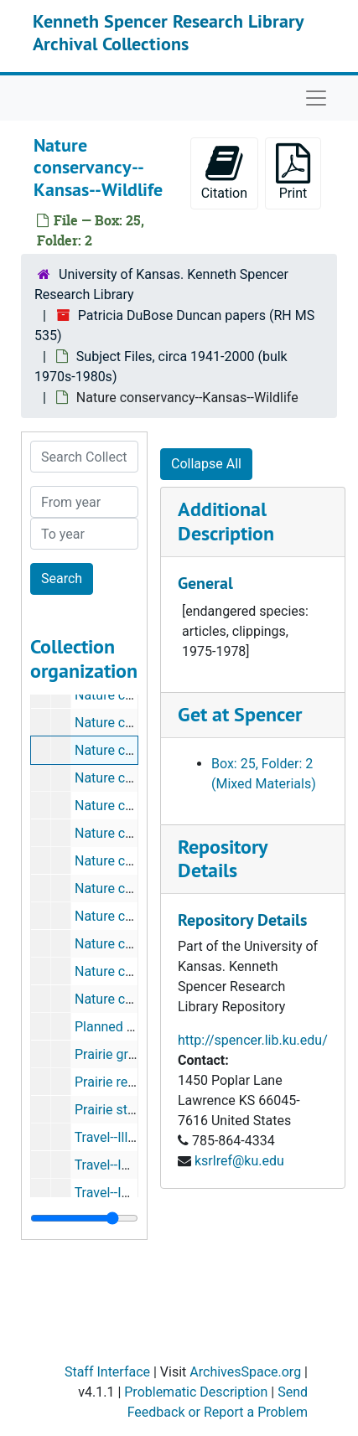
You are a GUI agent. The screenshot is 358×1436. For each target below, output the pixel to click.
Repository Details (222, 859)
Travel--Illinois (116, 1137)
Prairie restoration (128, 1082)
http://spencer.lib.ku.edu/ (253, 1040)
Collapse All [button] (206, 464)
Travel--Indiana (118, 1165)
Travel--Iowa (111, 1193)
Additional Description (226, 521)
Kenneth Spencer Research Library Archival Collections (168, 31)
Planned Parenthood (135, 1027)
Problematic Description (195, 1392)
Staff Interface (107, 1372)
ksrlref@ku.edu (239, 1161)
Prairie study (111, 1110)
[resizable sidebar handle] (84, 1218)
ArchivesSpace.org (245, 1372)
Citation (224, 172)
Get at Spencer (240, 714)
